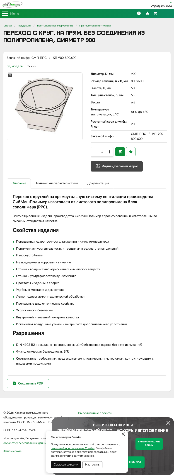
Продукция (24, 25)
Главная (7, 25)
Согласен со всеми (66, 464)
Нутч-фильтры (131, 462)
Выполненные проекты (95, 413)
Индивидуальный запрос (120, 166)
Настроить (92, 464)
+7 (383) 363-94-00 (161, 6)
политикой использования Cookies (72, 448)
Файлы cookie (12, 451)
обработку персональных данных (25, 443)
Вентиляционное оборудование (55, 25)
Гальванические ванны (149, 444)
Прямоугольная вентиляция (95, 25)
